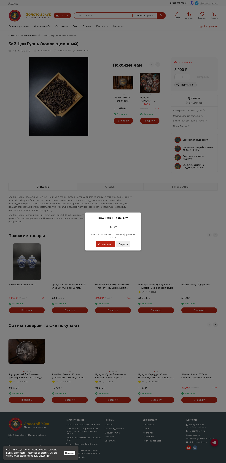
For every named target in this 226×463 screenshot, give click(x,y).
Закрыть (123, 244)
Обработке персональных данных (32, 456)
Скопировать (105, 243)
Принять (69, 453)
